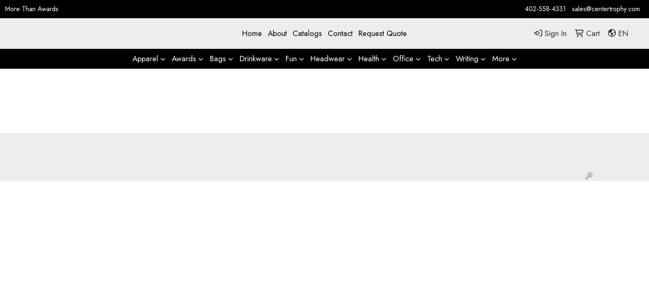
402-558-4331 (545, 9)
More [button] (501, 58)
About (277, 33)
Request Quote (382, 33)
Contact (340, 33)
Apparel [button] (145, 58)
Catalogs (307, 33)
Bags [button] (218, 58)
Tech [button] (434, 58)
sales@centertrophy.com (606, 9)
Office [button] (403, 58)
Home (252, 33)
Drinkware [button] (256, 58)
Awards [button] (184, 58)
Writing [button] (467, 58)
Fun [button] (291, 58)
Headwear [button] (327, 58)
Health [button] (368, 58)
